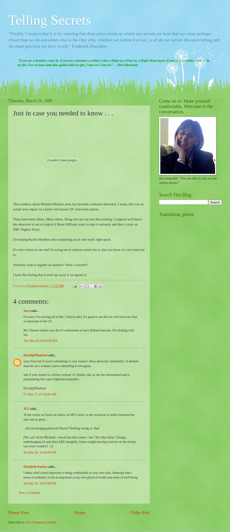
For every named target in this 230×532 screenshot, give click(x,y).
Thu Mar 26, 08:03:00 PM (40, 341)
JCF (26, 409)
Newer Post (18, 512)
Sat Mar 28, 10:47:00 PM (39, 483)
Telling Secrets (49, 20)
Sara (26, 311)
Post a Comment (29, 493)
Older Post (140, 512)
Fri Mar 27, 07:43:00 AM (39, 394)
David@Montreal (35, 355)
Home (79, 512)
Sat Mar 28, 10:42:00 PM (39, 452)
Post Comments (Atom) (41, 522)
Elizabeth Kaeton (35, 466)
